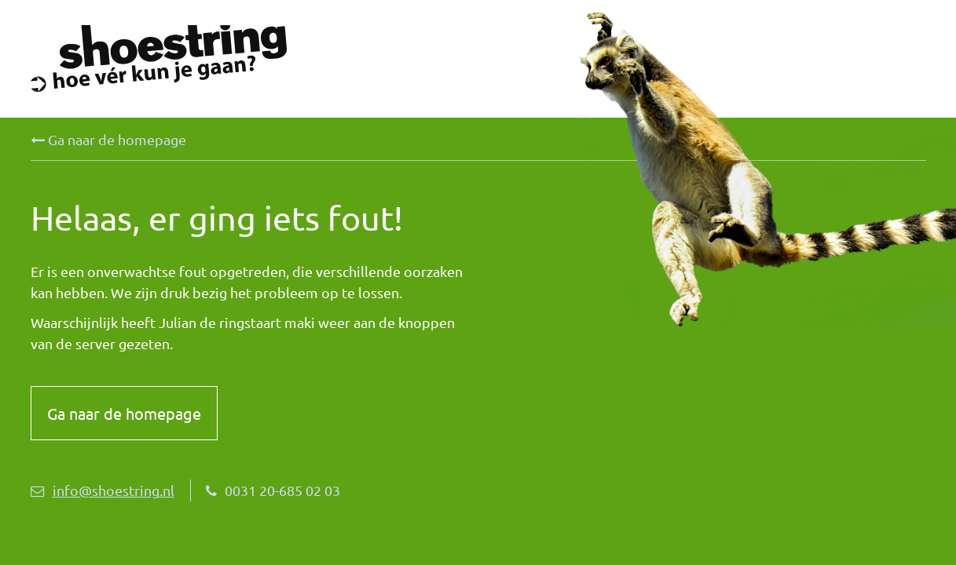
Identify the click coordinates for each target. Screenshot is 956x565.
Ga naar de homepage (108, 139)
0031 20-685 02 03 (273, 490)
